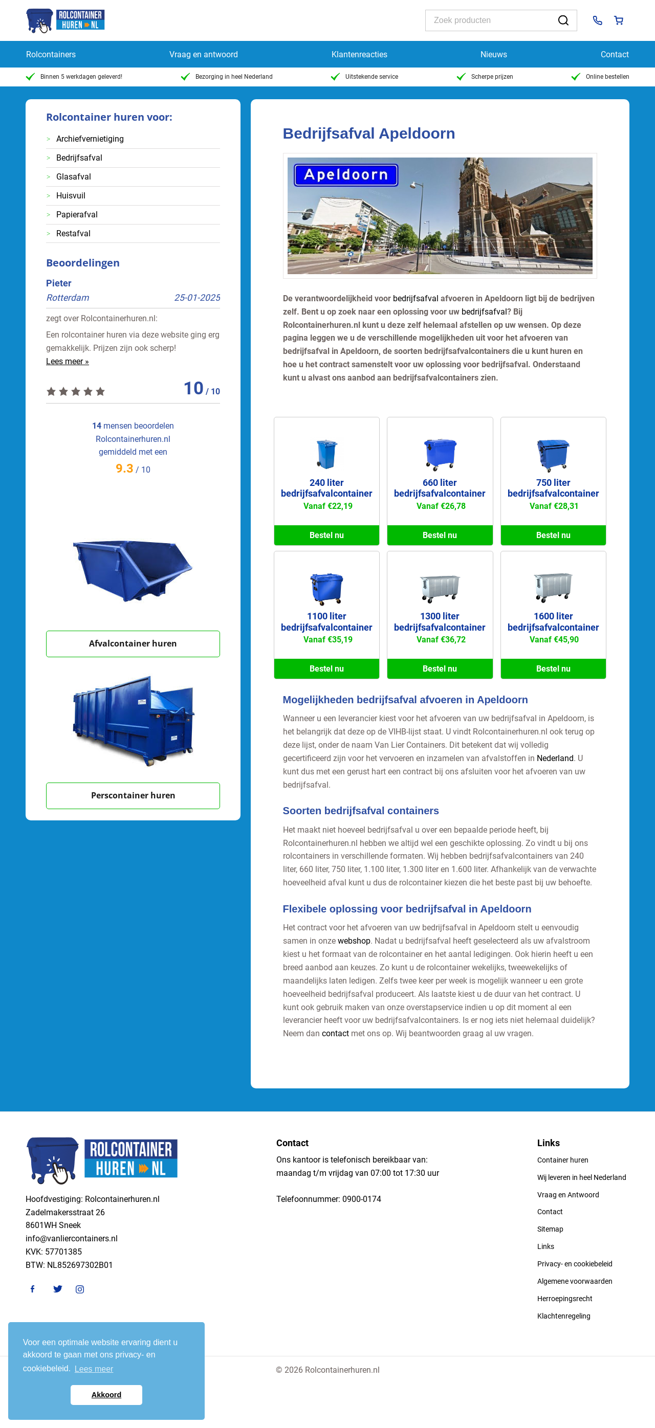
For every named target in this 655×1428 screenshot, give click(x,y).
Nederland (555, 758)
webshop (354, 941)
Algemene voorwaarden (575, 1281)
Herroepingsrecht (565, 1299)
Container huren (562, 1160)
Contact (615, 54)
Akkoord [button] (106, 1395)
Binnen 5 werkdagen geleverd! (74, 76)
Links (545, 1246)
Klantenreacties (359, 54)
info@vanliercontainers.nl (72, 1238)
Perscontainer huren (133, 795)
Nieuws (494, 54)
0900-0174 (361, 1199)
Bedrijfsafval (79, 158)
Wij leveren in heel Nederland (581, 1177)
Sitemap (550, 1229)
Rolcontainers (51, 54)
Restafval (73, 233)
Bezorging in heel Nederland (227, 76)
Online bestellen (600, 76)
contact (335, 1033)
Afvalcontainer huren (133, 643)
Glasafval (73, 177)
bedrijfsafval (416, 298)
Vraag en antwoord (203, 54)
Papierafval (77, 214)
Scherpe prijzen (484, 76)
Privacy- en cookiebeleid (575, 1264)
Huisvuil (70, 195)
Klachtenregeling (564, 1316)
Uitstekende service (364, 76)
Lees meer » (67, 361)
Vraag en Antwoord (568, 1195)
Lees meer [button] (94, 1369)
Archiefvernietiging (90, 139)
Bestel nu (327, 535)
